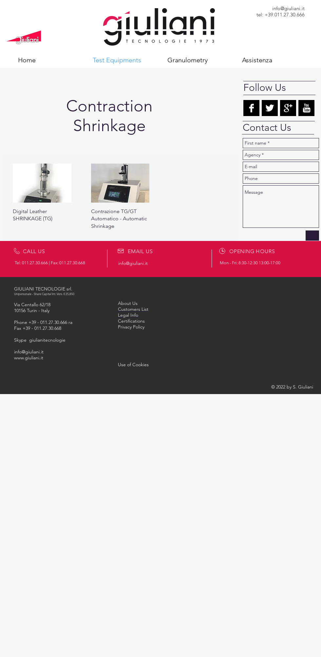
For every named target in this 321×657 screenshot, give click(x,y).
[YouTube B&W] (306, 108)
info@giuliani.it (288, 8)
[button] (133, 365)
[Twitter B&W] (270, 108)
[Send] (312, 235)
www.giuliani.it (28, 358)
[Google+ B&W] (288, 108)
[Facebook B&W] (251, 108)
